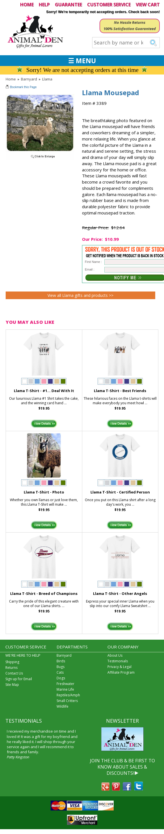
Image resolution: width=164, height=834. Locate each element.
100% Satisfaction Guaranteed (129, 28)
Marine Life (65, 689)
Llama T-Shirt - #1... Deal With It (44, 390)
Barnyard (29, 79)
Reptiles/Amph (68, 695)
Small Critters (67, 700)
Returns (11, 667)
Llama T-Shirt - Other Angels (120, 593)
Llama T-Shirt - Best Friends (120, 390)
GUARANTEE (68, 4)
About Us (114, 655)
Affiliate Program (121, 672)
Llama (47, 79)
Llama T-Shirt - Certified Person (120, 492)
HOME (27, 4)
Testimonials (117, 661)
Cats (60, 672)
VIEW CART (148, 4)
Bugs (60, 666)
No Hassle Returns (129, 22)
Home (11, 79)
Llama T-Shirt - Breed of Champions (43, 593)
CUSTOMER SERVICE (109, 4)
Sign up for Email (18, 678)
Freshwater (65, 683)
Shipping (12, 661)
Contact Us (14, 673)
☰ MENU (82, 60)
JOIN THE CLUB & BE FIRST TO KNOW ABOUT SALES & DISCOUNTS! (122, 767)
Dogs (61, 678)
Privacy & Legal (119, 666)
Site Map (12, 684)
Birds (61, 661)
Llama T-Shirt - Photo (44, 492)
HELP (44, 4)
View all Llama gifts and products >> (80, 295)
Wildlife (62, 706)
